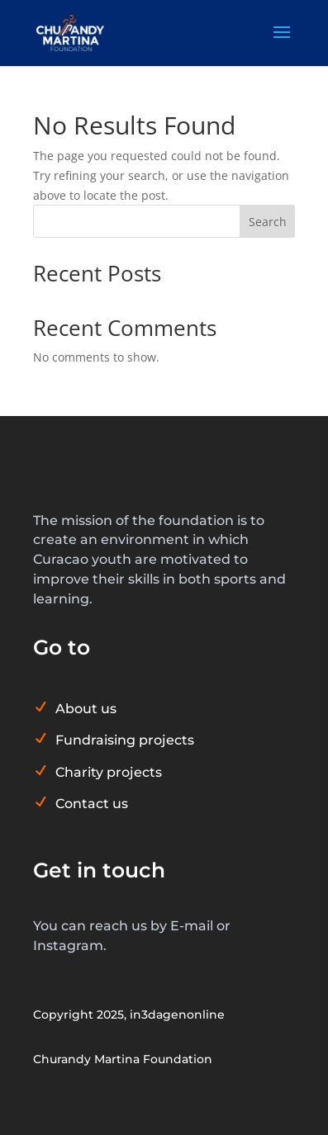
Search (268, 221)
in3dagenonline (177, 1014)
